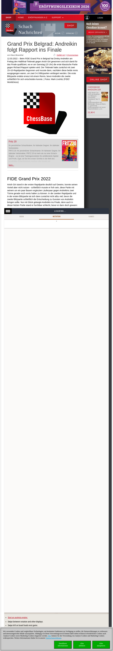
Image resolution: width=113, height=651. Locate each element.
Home (21, 18)
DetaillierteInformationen (63, 644)
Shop (8, 18)
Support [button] (57, 18)
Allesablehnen (82, 644)
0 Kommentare (72, 55)
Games (91, 217)
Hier (49, 636)
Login (100, 18)
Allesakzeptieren (101, 644)
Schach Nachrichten (30, 29)
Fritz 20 (12, 141)
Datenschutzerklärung (53, 638)
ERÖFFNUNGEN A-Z (37, 18)
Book (22, 217)
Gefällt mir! (61, 55)
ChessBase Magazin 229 (94, 88)
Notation (56, 217)
